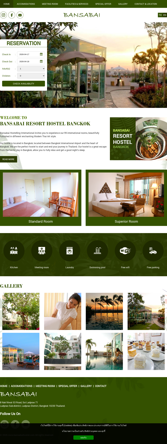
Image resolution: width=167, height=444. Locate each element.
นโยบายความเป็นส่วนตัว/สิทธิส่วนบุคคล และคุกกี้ (83, 431)
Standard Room (41, 221)
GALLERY (86, 386)
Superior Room (126, 221)
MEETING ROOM (45, 386)
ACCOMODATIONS (21, 386)
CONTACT (100, 386)
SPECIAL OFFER (67, 386)
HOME (3, 386)
